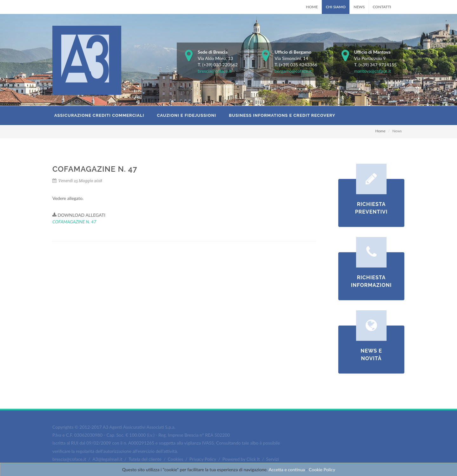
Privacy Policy (202, 459)
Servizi (272, 459)
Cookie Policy (322, 469)
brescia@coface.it (215, 71)
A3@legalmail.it (107, 459)
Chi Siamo (336, 6)
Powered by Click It (241, 459)
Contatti (382, 6)
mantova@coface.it (372, 71)
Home (312, 6)
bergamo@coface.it (293, 71)
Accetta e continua (286, 469)
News (359, 6)
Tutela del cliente (145, 459)
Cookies (175, 459)
